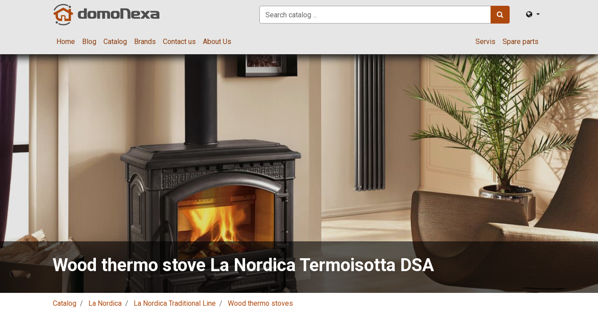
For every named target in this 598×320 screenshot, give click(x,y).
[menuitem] (66, 42)
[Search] (500, 15)
